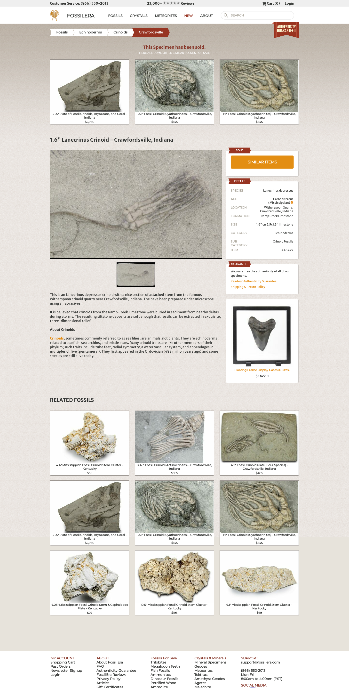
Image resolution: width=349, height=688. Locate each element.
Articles (102, 683)
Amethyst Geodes (209, 679)
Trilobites (158, 662)
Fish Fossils (160, 670)
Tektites (200, 674)
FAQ (100, 666)
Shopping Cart (62, 662)
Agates (200, 683)
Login (289, 3)
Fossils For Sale (164, 658)
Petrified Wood (163, 683)
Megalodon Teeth (165, 666)
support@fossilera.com (260, 662)
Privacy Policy (108, 679)
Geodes (200, 666)
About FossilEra (109, 662)
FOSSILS (115, 16)
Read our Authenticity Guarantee (254, 281)
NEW (188, 16)
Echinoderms (284, 233)
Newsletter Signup (66, 670)
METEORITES (166, 16)
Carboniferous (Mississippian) (280, 200)
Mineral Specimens (210, 662)
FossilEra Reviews (111, 674)
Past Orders (60, 666)
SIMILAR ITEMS (262, 162)
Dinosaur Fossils (164, 679)
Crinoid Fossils (283, 241)
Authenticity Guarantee (116, 670)
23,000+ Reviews (170, 3)
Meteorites (203, 670)
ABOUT (206, 16)
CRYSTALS (139, 16)
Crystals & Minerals (210, 658)
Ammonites (161, 674)
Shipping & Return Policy (248, 287)
